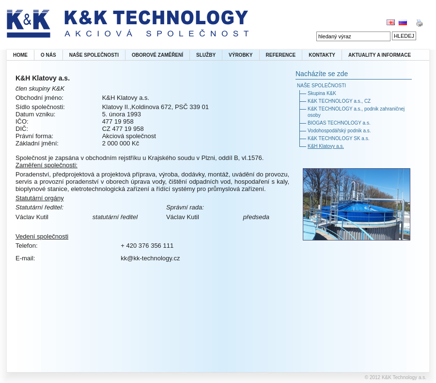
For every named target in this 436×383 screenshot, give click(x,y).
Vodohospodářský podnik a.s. (339, 130)
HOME (20, 55)
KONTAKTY (322, 55)
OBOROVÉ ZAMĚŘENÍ (157, 55)
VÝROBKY (240, 55)
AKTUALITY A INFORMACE (379, 55)
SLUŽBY (206, 55)
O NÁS (48, 55)
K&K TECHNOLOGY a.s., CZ (339, 101)
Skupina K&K (322, 93)
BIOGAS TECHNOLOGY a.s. (339, 123)
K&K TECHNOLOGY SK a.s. (338, 138)
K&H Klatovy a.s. (326, 146)
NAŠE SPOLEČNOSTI (94, 55)
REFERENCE (281, 55)
